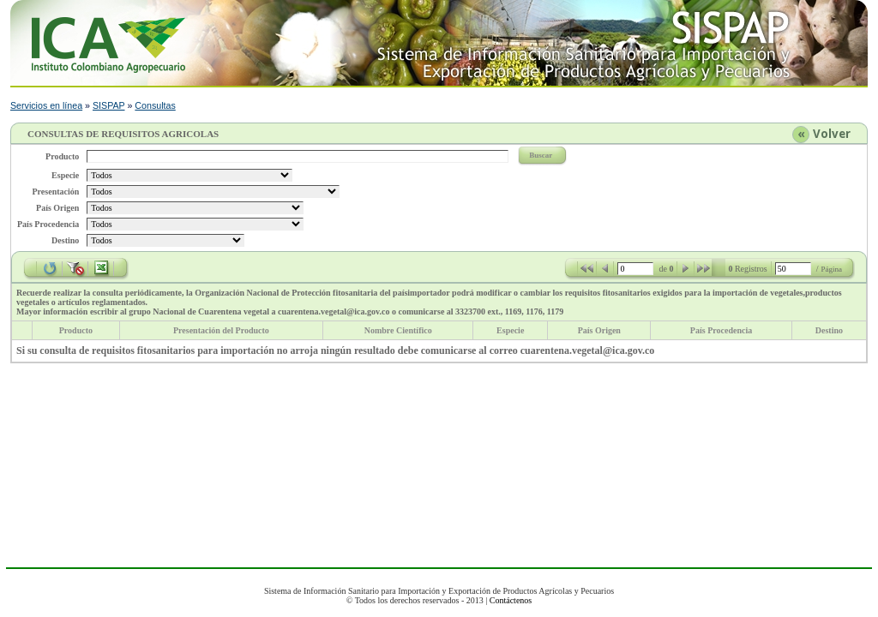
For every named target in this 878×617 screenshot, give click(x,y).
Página (832, 269)
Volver (832, 133)
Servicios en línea (46, 105)
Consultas (155, 105)
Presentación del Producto (221, 330)
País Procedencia (721, 330)
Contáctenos (511, 600)
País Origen (599, 330)
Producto (76, 330)
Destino (829, 330)
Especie (510, 330)
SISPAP (109, 105)
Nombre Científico (398, 330)
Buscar (540, 155)
